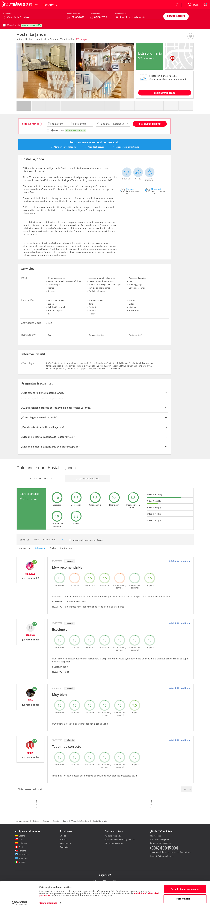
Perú (21, 847)
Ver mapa (81, 39)
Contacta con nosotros (160, 843)
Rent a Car (64, 847)
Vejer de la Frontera (80, 821)
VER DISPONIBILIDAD (164, 92)
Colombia (23, 843)
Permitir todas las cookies (185, 887)
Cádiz (65, 821)
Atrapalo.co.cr (23, 821)
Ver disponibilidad (150, 124)
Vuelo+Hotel (65, 843)
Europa (46, 821)
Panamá (22, 850)
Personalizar (185, 897)
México (22, 862)
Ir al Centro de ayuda (159, 839)
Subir (186, 789)
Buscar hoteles (176, 16)
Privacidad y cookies (114, 843)
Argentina (23, 858)
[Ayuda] (193, 4)
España (56, 821)
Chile (21, 839)
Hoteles (35, 821)
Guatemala (24, 854)
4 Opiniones (149, 58)
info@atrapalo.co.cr (165, 856)
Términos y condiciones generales (120, 839)
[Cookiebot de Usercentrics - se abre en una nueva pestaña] (19, 901)
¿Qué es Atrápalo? (113, 835)
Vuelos (63, 835)
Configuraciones (48, 901)
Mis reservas (155, 836)
